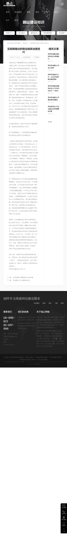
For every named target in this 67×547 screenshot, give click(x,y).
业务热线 (64, 513)
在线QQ (64, 525)
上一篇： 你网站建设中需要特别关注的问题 (20, 277)
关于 (7, 20)
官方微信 (64, 519)
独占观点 (22, 33)
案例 (28, 12)
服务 (37, 12)
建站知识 (34, 33)
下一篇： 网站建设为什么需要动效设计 (18, 280)
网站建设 (18, 12)
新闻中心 (9, 33)
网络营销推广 (48, 33)
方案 (56, 303)
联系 (16, 20)
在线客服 (64, 507)
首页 (7, 12)
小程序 (55, 12)
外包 (46, 12)
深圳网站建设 (17, 43)
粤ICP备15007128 (30, 362)
